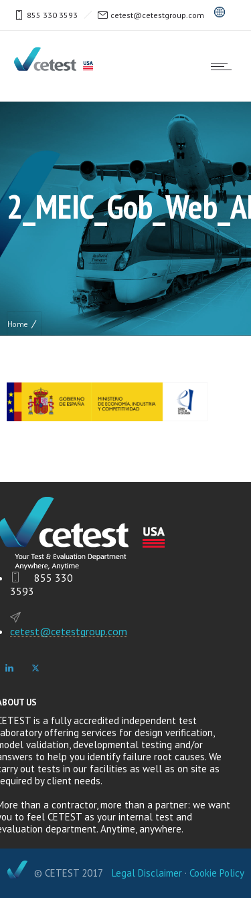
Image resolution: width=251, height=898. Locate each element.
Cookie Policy (216, 873)
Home (17, 323)
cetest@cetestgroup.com (157, 15)
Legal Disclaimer (147, 873)
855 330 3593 (52, 15)
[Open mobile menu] (224, 66)
